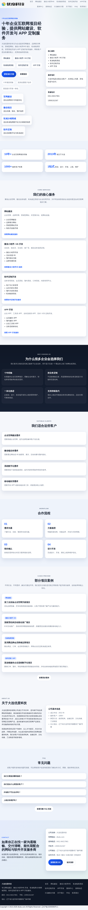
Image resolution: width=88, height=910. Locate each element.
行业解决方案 (59, 6)
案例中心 (40, 6)
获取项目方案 (9, 74)
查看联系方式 (56, 862)
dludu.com (60, 837)
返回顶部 (70, 862)
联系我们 (83, 6)
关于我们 (69, 6)
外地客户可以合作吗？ (12, 792)
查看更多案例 (44, 678)
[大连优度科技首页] (13, 4)
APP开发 (83, 1)
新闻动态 (49, 6)
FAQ (76, 6)
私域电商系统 (61, 1)
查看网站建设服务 (11, 234)
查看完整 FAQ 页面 (44, 809)
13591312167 (53, 100)
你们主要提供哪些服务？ (13, 776)
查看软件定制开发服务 (12, 300)
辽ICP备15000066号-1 (50, 907)
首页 (31, 1)
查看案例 (23, 74)
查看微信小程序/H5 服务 (13, 267)
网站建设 (38, 1)
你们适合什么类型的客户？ (14, 784)
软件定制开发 (73, 1)
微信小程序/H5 (49, 1)
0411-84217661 (54, 96)
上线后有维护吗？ (10, 800)
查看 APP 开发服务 (11, 332)
